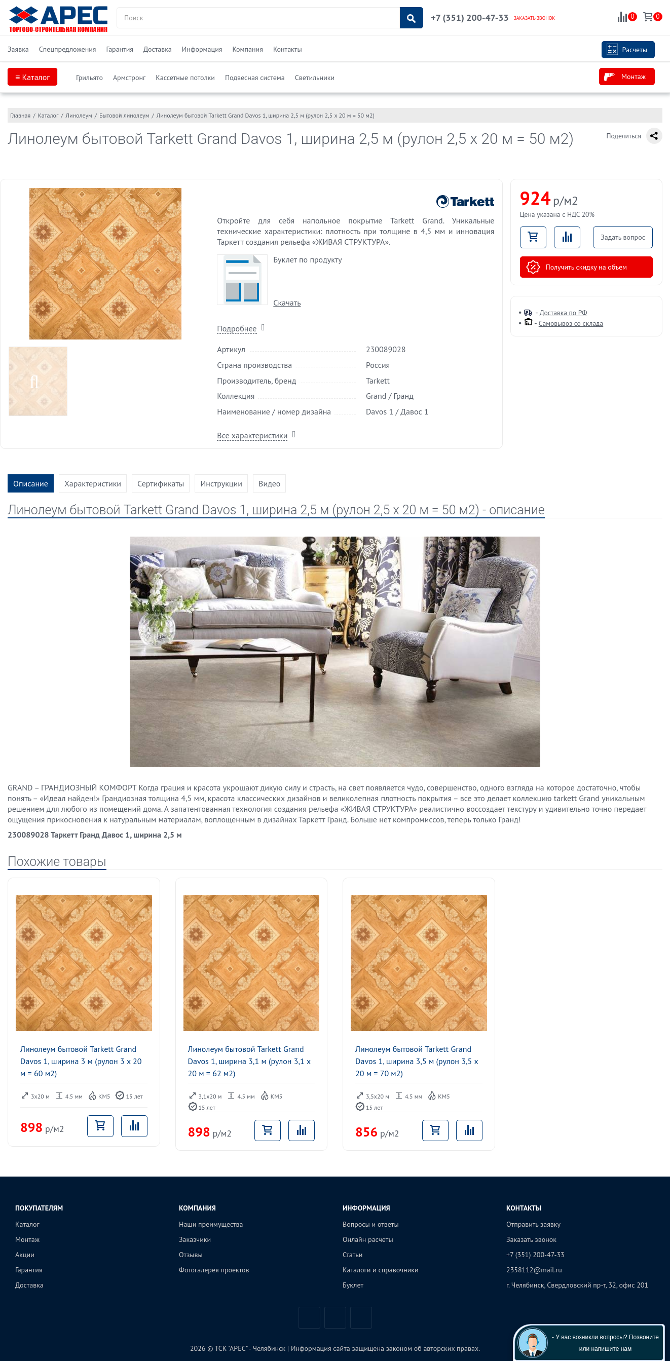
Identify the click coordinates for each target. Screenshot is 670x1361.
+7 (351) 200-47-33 (469, 17)
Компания (247, 49)
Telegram (335, 1318)
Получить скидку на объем (576, 267)
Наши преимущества (211, 1224)
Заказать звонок (531, 1239)
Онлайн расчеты (368, 1239)
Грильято (89, 77)
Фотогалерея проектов (214, 1269)
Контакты (287, 49)
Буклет (353, 1285)
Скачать (287, 302)
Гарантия (119, 49)
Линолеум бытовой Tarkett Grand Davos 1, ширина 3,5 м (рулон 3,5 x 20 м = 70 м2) (416, 1061)
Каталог (27, 1224)
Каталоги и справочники (381, 1269)
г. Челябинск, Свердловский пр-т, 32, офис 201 (577, 1285)
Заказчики (195, 1239)
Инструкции (221, 483)
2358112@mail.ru (534, 1269)
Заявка (18, 49)
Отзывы (191, 1254)
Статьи (352, 1254)
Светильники (314, 77)
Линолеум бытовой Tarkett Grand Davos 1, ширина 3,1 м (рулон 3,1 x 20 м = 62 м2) (249, 1061)
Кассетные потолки (185, 77)
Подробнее (236, 328)
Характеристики (92, 483)
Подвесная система (255, 77)
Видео (269, 483)
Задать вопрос (623, 237)
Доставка (157, 49)
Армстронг (129, 77)
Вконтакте (309, 1318)
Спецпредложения (67, 49)
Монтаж (625, 77)
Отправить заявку (533, 1224)
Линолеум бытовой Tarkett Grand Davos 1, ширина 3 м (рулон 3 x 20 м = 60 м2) (80, 1061)
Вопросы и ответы (371, 1224)
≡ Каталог (32, 77)
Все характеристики (252, 435)
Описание (30, 483)
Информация (202, 49)
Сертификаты (160, 483)
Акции (24, 1254)
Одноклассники (361, 1318)
